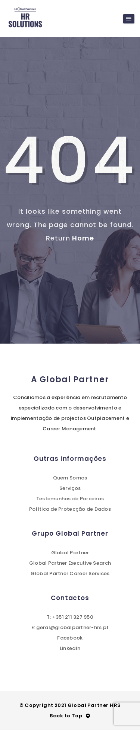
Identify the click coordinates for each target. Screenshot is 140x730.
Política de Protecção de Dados (70, 509)
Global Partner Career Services (70, 573)
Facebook (70, 637)
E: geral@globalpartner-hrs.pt (70, 627)
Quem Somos (70, 477)
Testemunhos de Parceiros (70, 498)
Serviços (70, 488)
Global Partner (70, 552)
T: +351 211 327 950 (70, 617)
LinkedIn (70, 648)
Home (83, 238)
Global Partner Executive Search (70, 563)
